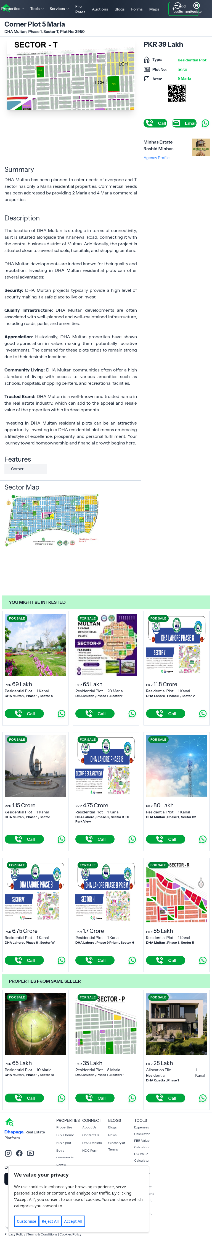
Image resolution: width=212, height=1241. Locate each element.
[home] (9, 1122)
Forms (136, 9)
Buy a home (65, 1135)
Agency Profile (156, 157)
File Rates (80, 9)
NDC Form (90, 1150)
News (112, 1135)
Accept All (73, 1221)
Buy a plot (63, 1143)
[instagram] (8, 1153)
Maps (154, 9)
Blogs (119, 9)
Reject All (50, 1221)
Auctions (100, 9)
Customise (26, 1221)
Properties (64, 1127)
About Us (89, 1127)
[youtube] (30, 1153)
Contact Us (90, 1135)
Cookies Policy (70, 1234)
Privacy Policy (14, 1234)
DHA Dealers (92, 1143)
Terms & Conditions (42, 1234)
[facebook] (19, 1153)
